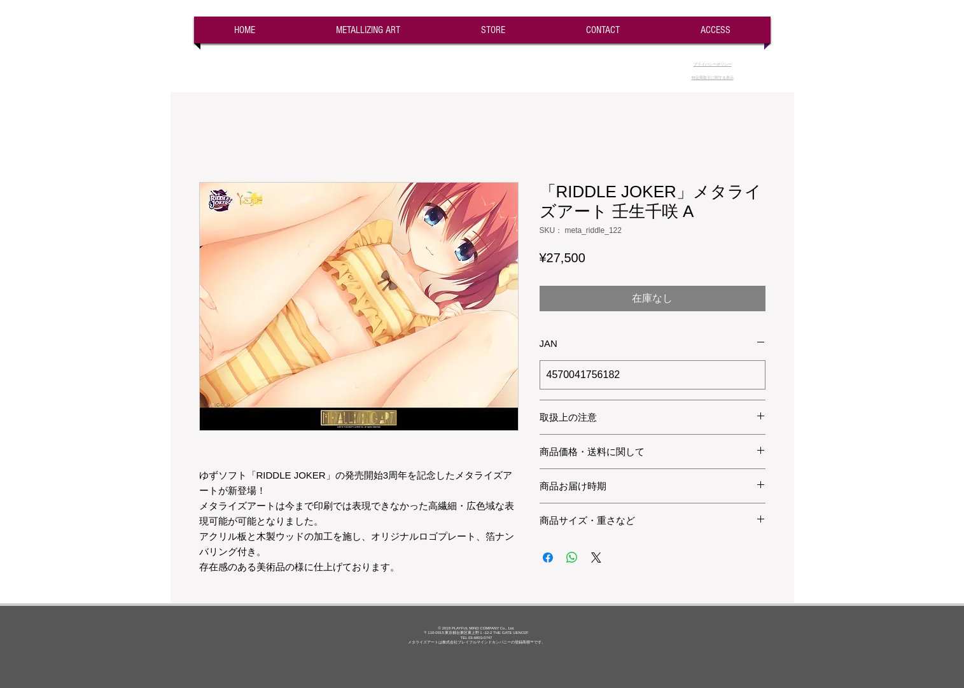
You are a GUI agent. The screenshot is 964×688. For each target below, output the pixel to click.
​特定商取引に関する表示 (713, 78)
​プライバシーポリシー (713, 64)
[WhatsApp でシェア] (572, 557)
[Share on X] (596, 557)
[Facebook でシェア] (547, 557)
